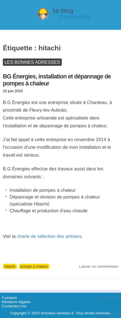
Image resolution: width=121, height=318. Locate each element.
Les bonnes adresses (32, 62)
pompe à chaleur (34, 266)
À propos (9, 298)
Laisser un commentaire (98, 266)
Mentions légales (16, 302)
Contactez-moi (14, 306)
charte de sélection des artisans (49, 236)
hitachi (10, 266)
